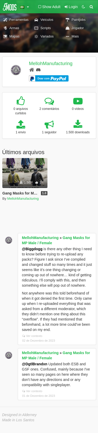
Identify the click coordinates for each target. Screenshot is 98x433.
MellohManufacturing (50, 63)
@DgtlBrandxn (34, 364)
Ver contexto (32, 335)
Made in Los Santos (18, 420)
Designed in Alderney (19, 415)
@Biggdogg (32, 249)
